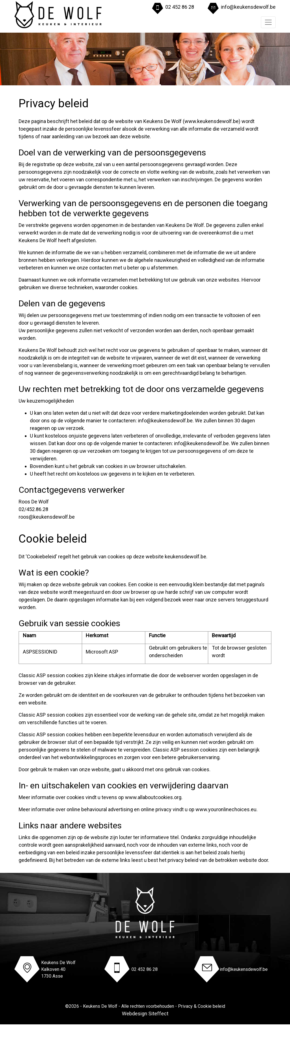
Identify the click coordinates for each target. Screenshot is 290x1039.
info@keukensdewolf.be (248, 7)
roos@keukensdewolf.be (47, 517)
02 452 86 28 (179, 7)
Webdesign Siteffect (145, 1013)
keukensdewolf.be (185, 556)
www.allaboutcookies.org (153, 797)
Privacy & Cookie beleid (201, 1006)
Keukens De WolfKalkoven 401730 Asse (58, 969)
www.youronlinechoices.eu (225, 809)
